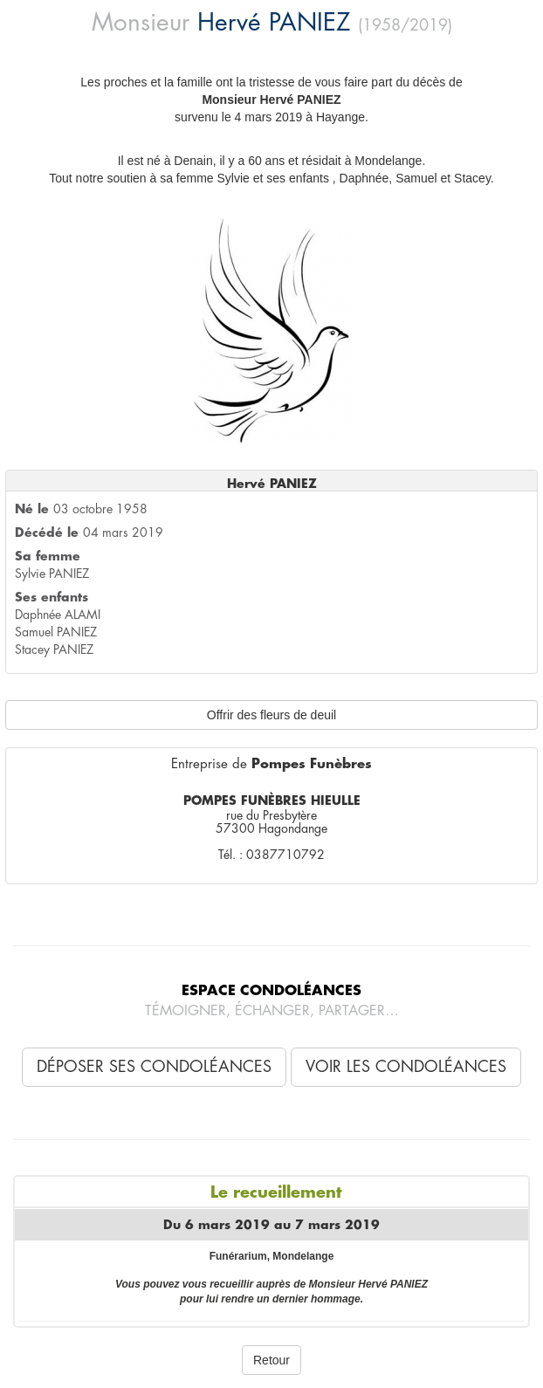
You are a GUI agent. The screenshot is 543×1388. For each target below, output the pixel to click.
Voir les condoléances (406, 1067)
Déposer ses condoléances (154, 1067)
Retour (271, 1360)
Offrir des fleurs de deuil (271, 715)
